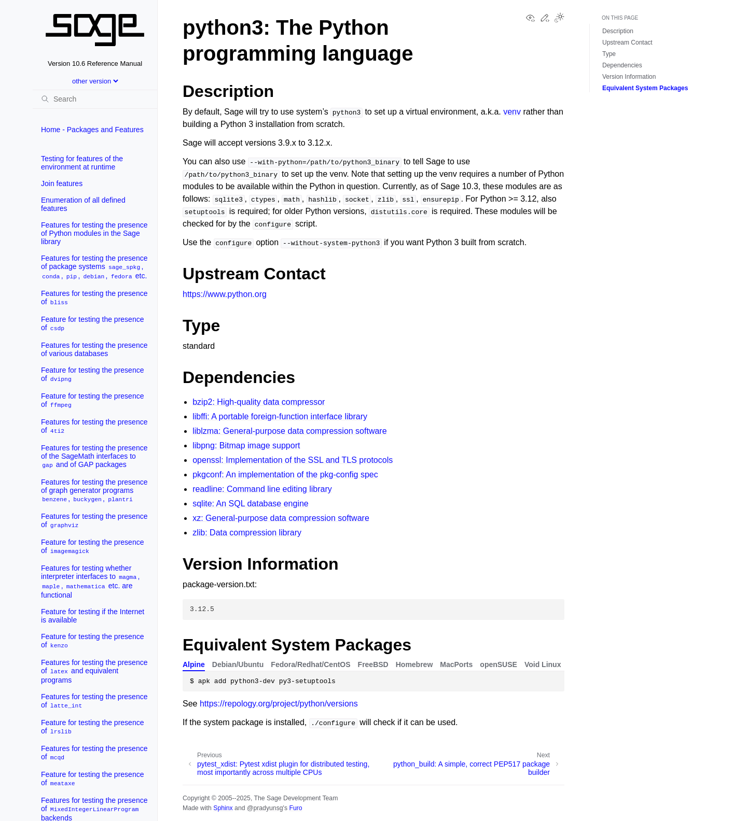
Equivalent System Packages (645, 88)
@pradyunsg (265, 808)
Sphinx (222, 808)
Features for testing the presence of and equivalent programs (94, 671)
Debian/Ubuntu (238, 664)
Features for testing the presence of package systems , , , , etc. (94, 267)
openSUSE (498, 664)
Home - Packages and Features (92, 129)
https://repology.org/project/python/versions (279, 703)
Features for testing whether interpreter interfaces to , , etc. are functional (90, 581)
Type (609, 54)
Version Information (629, 76)
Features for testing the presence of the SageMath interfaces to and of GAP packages (94, 456)
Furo (295, 808)
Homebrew (414, 664)
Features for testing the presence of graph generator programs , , (94, 490)
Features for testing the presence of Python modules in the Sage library (94, 233)
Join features (61, 183)
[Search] (95, 99)
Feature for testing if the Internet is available (92, 615)
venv (512, 111)
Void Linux (542, 664)
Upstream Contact (627, 42)
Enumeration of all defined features (83, 204)
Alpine (194, 664)
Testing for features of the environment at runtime (82, 162)
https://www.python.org (225, 294)
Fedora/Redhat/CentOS (310, 664)
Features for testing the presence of (94, 297)
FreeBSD (373, 664)
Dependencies (622, 65)
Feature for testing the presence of (92, 323)
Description (617, 31)
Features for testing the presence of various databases (94, 349)
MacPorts (456, 664)
